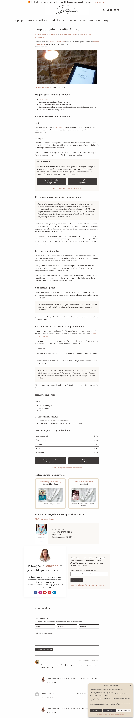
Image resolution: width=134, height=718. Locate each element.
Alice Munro (61, 127)
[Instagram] (108, 10)
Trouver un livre (37, 20)
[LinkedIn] (118, 10)
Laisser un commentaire (44, 649)
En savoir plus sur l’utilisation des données (87, 585)
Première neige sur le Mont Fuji (50, 482)
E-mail (61, 627)
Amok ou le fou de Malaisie (83, 482)
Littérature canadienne (44, 519)
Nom (38, 627)
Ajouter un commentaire (44, 633)
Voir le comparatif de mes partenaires (67, 188)
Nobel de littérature (57, 42)
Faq (106, 20)
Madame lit (45, 661)
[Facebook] (104, 10)
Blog (98, 20)
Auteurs (73, 20)
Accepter (96, 710)
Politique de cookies (102, 714)
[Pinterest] (115, 10)
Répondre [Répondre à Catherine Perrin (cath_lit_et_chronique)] (95, 678)
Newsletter (87, 20)
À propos (20, 20)
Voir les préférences (123, 710)
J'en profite (100, 2)
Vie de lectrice (57, 20)
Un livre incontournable (44, 88)
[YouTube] (111, 10)
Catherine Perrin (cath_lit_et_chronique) (61, 678)
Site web (83, 626)
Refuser (109, 710)
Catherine (51, 565)
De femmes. (43, 99)
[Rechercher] (118, 20)
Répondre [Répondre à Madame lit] (95, 660)
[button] (130, 686)
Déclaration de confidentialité (116, 714)
